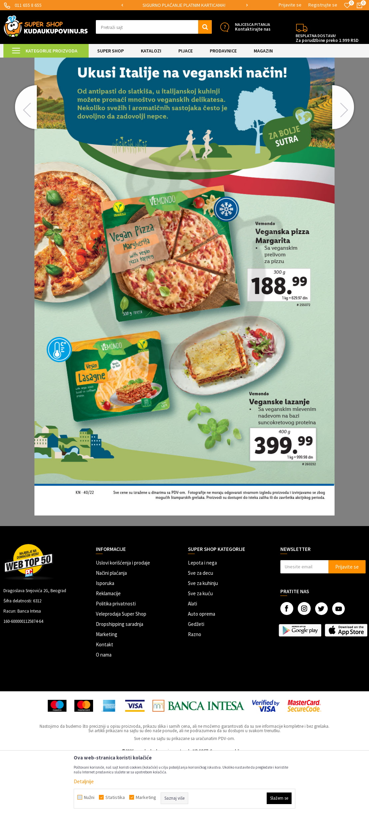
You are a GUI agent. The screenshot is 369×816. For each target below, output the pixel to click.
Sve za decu (200, 630)
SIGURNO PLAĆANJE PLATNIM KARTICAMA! (194, 5)
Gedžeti (196, 681)
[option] (195, 5)
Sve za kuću (200, 650)
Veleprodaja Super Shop (121, 671)
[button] (154, 27)
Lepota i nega (202, 620)
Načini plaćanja (111, 630)
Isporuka (105, 640)
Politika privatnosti (116, 661)
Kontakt (104, 702)
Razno (194, 691)
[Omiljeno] (347, 5)
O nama (104, 712)
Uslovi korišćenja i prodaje (123, 620)
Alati (192, 661)
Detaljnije (84, 781)
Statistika (115, 797)
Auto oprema (201, 671)
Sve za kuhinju (203, 640)
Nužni (89, 797)
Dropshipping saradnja (119, 681)
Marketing (106, 691)
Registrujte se (322, 5)
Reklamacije (108, 650)
